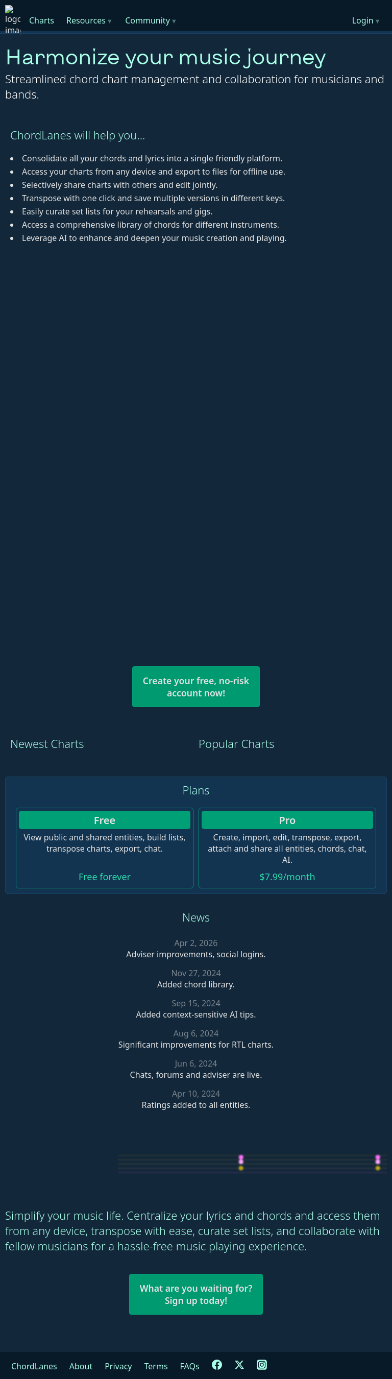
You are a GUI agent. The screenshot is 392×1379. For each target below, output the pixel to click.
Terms (156, 1366)
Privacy (118, 1366)
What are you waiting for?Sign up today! (196, 1294)
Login (366, 20)
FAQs (190, 1366)
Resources (89, 20)
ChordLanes (34, 1366)
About (80, 1366)
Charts (41, 20)
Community (151, 20)
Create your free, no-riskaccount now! (196, 686)
